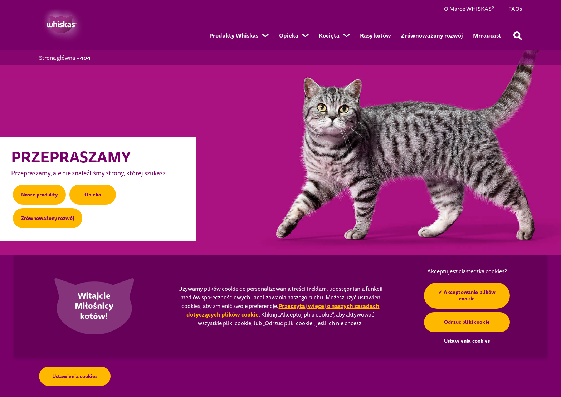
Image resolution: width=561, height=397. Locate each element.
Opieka (92, 194)
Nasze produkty (39, 194)
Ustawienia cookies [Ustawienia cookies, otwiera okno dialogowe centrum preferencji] (467, 340)
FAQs (515, 9)
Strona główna (57, 58)
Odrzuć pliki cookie (467, 321)
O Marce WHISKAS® (469, 9)
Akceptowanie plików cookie (470, 295)
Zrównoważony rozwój (47, 218)
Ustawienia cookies (74, 376)
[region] (280, 306)
